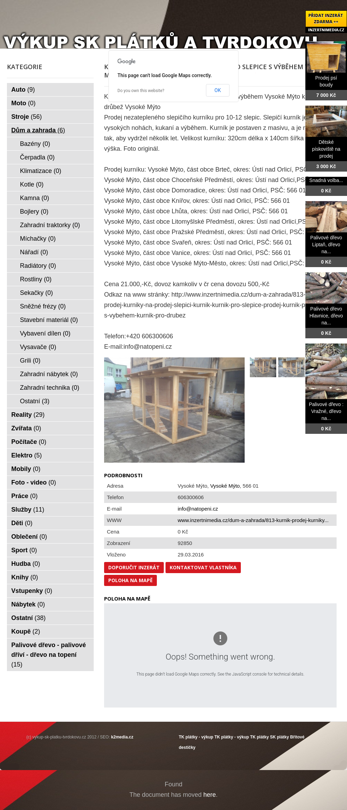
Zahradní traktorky (50, 225)
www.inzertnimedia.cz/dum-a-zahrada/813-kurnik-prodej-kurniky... (253, 520)
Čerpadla (37, 157)
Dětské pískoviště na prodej (326, 149)
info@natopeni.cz (198, 509)
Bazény (35, 143)
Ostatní (35, 401)
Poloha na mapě (130, 580)
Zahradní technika (49, 387)
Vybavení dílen (45, 333)
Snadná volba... (326, 180)
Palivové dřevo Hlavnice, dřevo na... (326, 315)
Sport (24, 550)
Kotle (32, 184)
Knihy (24, 577)
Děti (22, 523)
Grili (30, 360)
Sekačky (36, 292)
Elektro (26, 455)
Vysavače (38, 347)
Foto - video (33, 482)
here (209, 794)
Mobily (26, 468)
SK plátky (279, 737)
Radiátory (38, 265)
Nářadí (34, 252)
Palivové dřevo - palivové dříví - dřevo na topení (48, 655)
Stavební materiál (49, 319)
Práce (24, 496)
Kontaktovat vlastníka (203, 567)
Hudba (25, 563)
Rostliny (36, 279)
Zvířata (26, 428)
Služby (27, 509)
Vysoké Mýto (225, 486)
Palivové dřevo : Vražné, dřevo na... (326, 411)
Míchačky (38, 238)
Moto (23, 103)
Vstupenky (31, 590)
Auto (23, 89)
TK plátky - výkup (196, 737)
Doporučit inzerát (134, 567)
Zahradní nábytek (49, 374)
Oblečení (29, 536)
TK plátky (259, 737)
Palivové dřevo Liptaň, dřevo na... (326, 244)
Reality (28, 414)
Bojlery (34, 211)
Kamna (34, 198)
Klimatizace (40, 170)
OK (217, 90)
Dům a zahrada (38, 130)
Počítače (28, 441)
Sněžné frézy (43, 306)
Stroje (26, 116)
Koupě (25, 631)
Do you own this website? (141, 90)
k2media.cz (122, 737)
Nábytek (28, 604)
